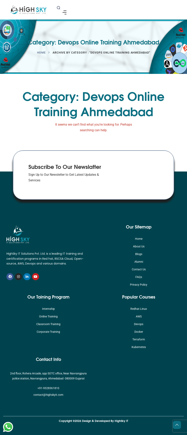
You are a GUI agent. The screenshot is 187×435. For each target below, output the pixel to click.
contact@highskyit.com (48, 394)
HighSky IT (121, 420)
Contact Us (139, 269)
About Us (138, 246)
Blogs (138, 254)
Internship (48, 308)
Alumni (138, 261)
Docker (138, 331)
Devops (138, 324)
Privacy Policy (138, 284)
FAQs (138, 277)
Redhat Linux (138, 308)
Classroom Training (48, 324)
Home (41, 52)
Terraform (138, 339)
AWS (139, 316)
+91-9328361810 (48, 388)
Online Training (48, 316)
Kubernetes (139, 347)
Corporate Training (48, 331)
